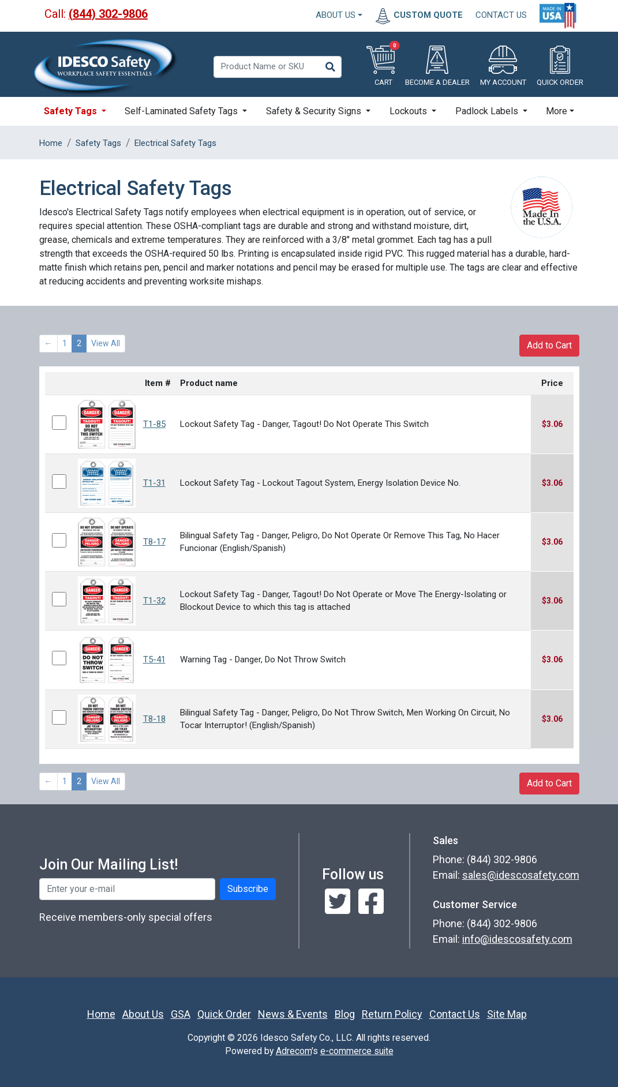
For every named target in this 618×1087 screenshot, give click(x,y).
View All (105, 343)
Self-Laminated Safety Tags (182, 111)
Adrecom (294, 1050)
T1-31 (154, 483)
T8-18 (154, 719)
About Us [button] (335, 15)
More (556, 111)
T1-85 (154, 424)
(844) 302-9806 (108, 14)
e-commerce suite (357, 1050)
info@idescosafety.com (517, 939)
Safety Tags (71, 111)
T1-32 (154, 600)
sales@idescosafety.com (520, 875)
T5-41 (154, 659)
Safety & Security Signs (315, 111)
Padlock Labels (487, 111)
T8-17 (154, 542)
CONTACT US (501, 15)
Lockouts (409, 111)
